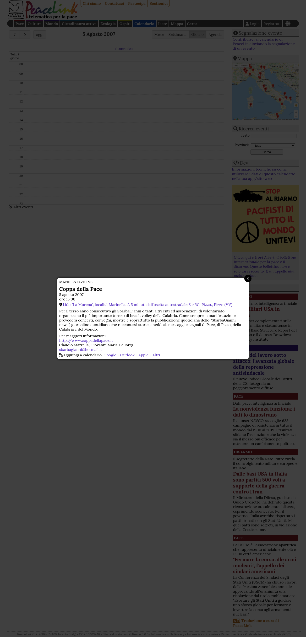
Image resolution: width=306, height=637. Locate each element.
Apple (143, 355)
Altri (156, 355)
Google (110, 355)
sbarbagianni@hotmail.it (80, 349)
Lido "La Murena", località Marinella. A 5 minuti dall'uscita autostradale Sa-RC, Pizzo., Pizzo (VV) (147, 304)
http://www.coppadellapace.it (86, 340)
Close (247, 278)
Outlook (127, 355)
